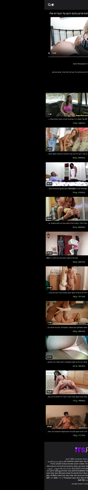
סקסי (54, 78)
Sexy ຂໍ (39, 478)
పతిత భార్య (74, 468)
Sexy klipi (10, 473)
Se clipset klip (32, 473)
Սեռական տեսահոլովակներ (16, 466)
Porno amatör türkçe (14, 464)
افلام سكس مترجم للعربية (12, 461)
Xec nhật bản (70, 461)
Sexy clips (39, 461)
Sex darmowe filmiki (38, 475)
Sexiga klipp (46, 466)
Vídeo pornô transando (73, 464)
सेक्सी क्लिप (37, 480)
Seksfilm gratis (29, 461)
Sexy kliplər (65, 475)
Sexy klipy (64, 473)
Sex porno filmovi (53, 475)
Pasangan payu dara (27, 478)
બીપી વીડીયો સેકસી (33, 468)
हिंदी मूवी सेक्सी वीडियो (62, 468)
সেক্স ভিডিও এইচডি (47, 464)
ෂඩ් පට (44, 480)
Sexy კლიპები (35, 466)
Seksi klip (17, 475)
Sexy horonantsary (49, 478)
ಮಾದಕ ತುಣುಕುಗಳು (48, 468)
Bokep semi (74, 475)
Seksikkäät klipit (58, 466)
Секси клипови (44, 473)
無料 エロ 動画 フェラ (10, 478)
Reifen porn (80, 461)
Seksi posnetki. (75, 473)
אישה (61, 78)
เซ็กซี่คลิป (9, 475)
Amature (69, 78)
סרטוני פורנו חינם (63, 478)
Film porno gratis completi (53, 461)
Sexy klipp (25, 475)
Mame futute (63, 471)
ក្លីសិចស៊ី (31, 471)
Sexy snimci (55, 473)
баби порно (69, 466)
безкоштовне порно (49, 471)
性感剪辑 (37, 471)
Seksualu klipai (20, 473)
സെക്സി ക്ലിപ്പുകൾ (10, 471)
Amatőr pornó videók (31, 464)
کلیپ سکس (58, 464)
